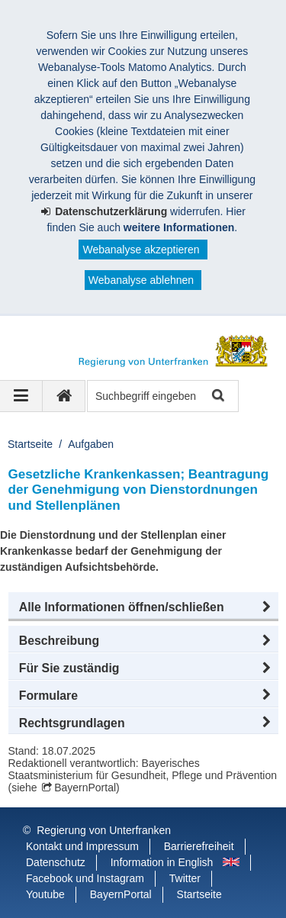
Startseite (30, 444)
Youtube (45, 894)
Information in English (162, 862)
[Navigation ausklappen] (21, 396)
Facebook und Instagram (85, 878)
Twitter (185, 878)
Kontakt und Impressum (82, 846)
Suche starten (217, 396)
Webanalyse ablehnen (141, 280)
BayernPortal (85, 787)
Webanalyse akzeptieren (140, 249)
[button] (143, 607)
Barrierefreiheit (199, 846)
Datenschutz (55, 862)
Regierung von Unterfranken (104, 830)
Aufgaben (91, 444)
